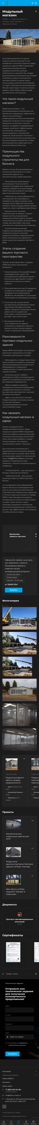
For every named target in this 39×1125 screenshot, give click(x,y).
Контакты (6, 1082)
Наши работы (8, 1078)
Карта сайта (7, 1086)
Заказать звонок (11, 1092)
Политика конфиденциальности (14, 1116)
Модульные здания (10, 1075)
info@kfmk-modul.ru (16, 458)
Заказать (14, 590)
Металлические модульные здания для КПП (17, 836)
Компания (6, 1071)
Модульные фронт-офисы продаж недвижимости (15, 780)
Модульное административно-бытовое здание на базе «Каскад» (19, 864)
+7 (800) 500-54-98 (13, 1090)
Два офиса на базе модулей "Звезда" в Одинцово (15, 891)
